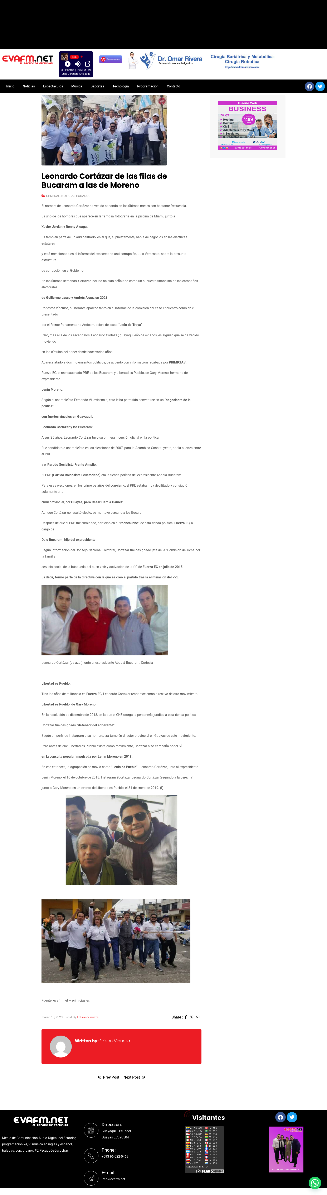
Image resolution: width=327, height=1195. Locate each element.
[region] (225, 60)
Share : (177, 1017)
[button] (247, 125)
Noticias (29, 86)
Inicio (10, 86)
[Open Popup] (87, 64)
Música (76, 86)
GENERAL (53, 196)
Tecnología (120, 86)
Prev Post (108, 1077)
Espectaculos (53, 86)
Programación (147, 86)
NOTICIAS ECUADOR (75, 196)
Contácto (173, 86)
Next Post (134, 1077)
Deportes (97, 86)
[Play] (67, 64)
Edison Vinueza (87, 1017)
